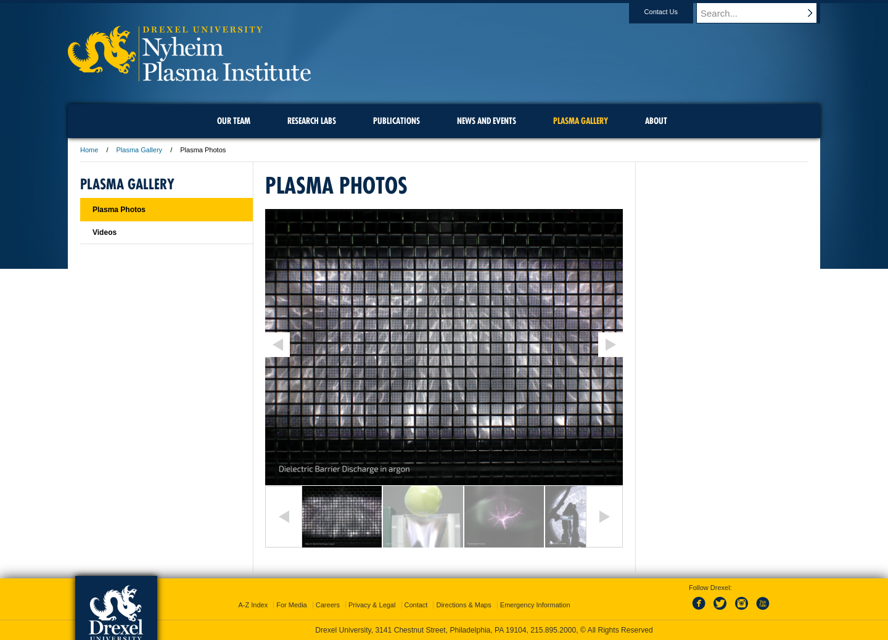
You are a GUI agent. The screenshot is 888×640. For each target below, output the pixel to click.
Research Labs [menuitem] (311, 120)
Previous (283, 517)
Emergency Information (535, 605)
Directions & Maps (463, 605)
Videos (104, 232)
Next (604, 517)
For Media (291, 605)
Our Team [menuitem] (233, 120)
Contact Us (672, 11)
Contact (416, 605)
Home (89, 150)
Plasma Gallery (140, 150)
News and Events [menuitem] (486, 120)
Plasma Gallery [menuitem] (580, 120)
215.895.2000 (553, 630)
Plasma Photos (119, 209)
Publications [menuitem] (396, 120)
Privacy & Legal (371, 605)
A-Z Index (253, 605)
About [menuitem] (656, 120)
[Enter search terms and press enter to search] (764, 13)
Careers (328, 605)
